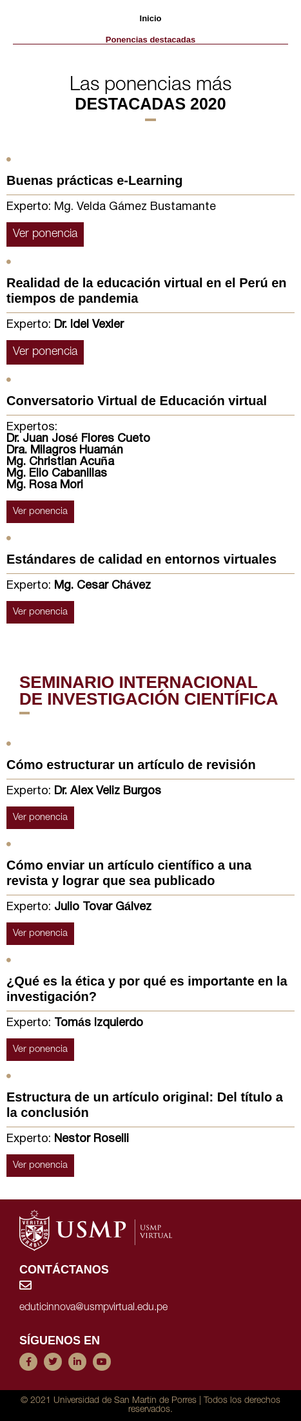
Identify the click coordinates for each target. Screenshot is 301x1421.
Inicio (151, 18)
